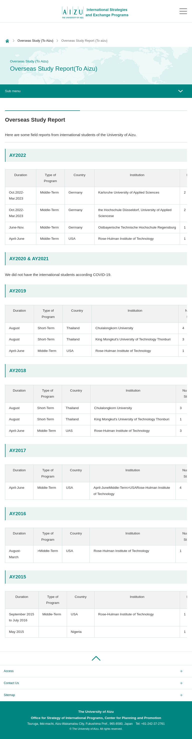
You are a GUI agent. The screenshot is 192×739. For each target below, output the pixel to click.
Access (9, 671)
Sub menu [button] (12, 91)
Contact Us (11, 683)
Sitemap (9, 695)
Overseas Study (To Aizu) (35, 40)
